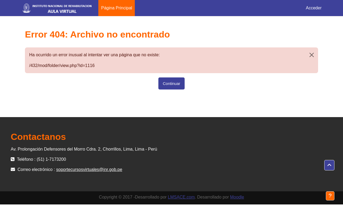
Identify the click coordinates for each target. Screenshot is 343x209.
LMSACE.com (181, 197)
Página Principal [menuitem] (116, 8)
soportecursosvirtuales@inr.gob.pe (89, 169)
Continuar (171, 83)
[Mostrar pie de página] (330, 195)
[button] (329, 165)
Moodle (237, 197)
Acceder (314, 8)
